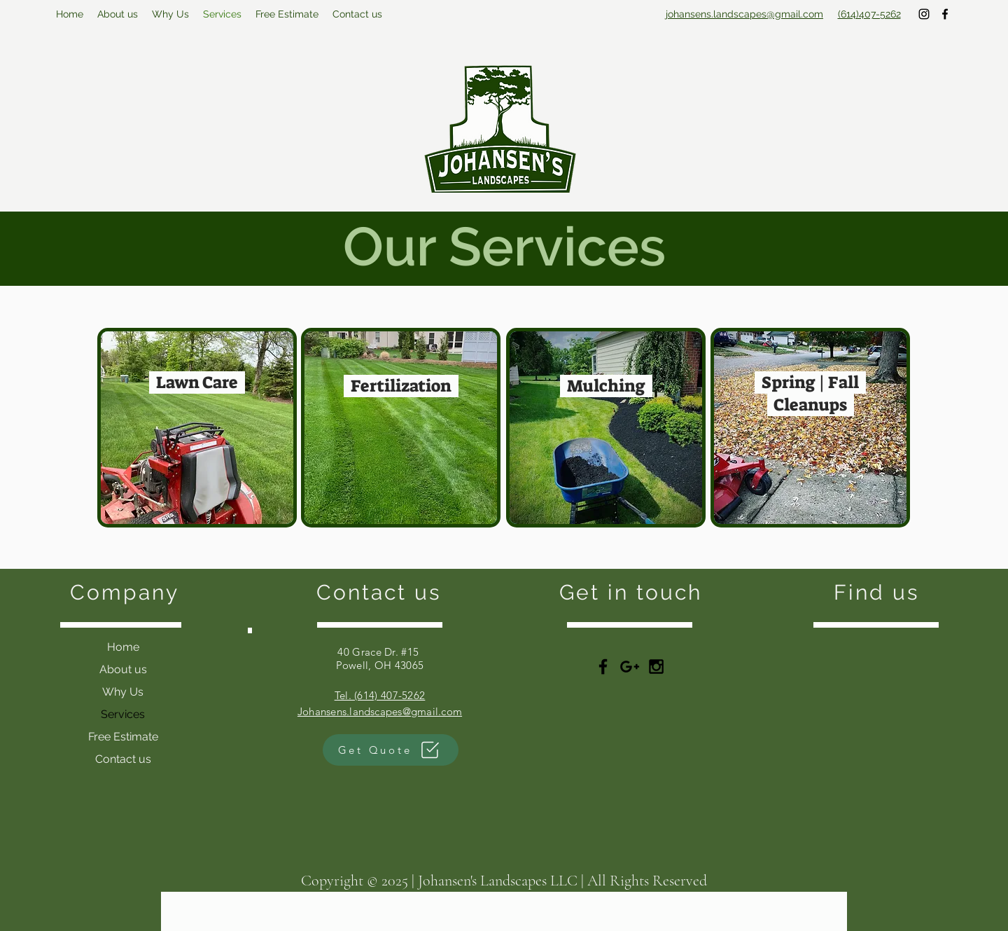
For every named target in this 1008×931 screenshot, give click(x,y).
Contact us (123, 759)
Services (123, 714)
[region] (197, 427)
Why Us (123, 691)
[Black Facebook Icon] (603, 666)
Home (123, 647)
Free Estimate (123, 736)
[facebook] (945, 14)
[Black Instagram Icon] (656, 666)
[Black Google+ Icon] (630, 666)
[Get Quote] (390, 750)
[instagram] (924, 14)
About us (123, 669)
